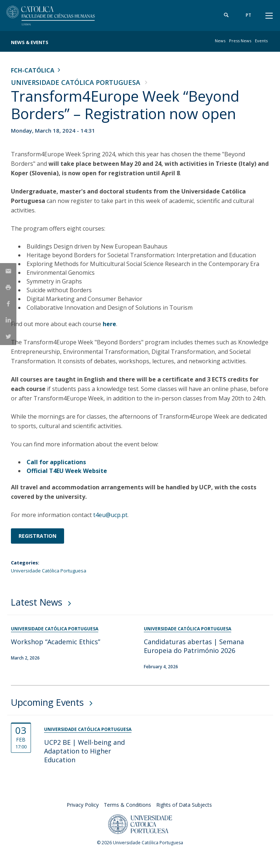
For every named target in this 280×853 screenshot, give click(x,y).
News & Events (29, 42)
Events (261, 40)
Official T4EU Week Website (67, 471)
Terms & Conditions (127, 804)
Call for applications (56, 462)
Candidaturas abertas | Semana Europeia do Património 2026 (194, 646)
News (220, 40)
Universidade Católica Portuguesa (75, 82)
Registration (37, 535)
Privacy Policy (83, 804)
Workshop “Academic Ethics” (55, 641)
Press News (240, 40)
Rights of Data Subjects (184, 804)
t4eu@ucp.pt (110, 515)
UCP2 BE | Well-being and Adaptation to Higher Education (84, 751)
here (109, 324)
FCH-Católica (32, 70)
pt (248, 15)
